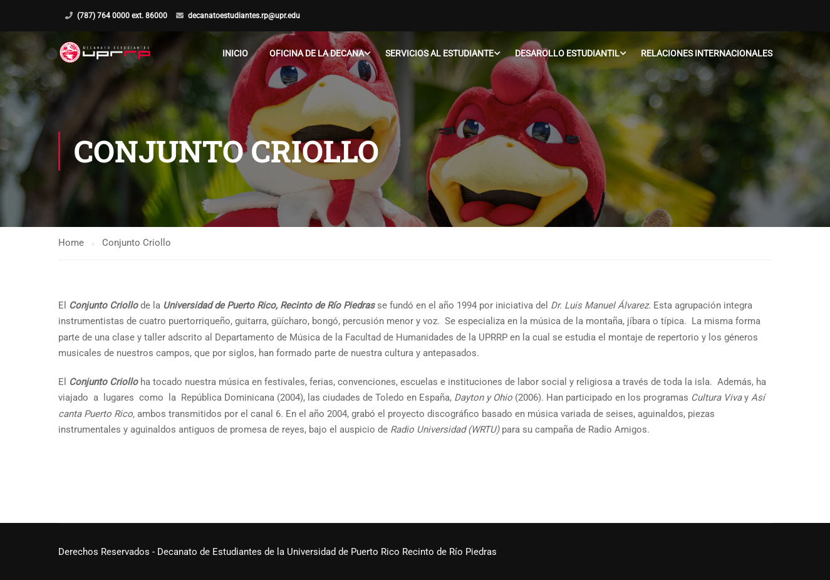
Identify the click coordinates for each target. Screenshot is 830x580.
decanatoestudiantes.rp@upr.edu (244, 15)
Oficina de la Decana (316, 53)
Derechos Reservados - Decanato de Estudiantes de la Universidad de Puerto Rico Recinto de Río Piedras (277, 551)
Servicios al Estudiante (439, 53)
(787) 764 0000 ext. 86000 (122, 15)
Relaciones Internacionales (706, 53)
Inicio (235, 53)
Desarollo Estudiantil (567, 53)
